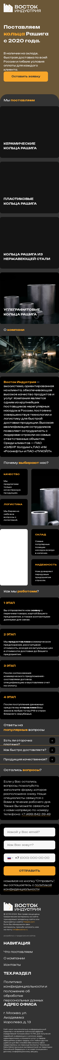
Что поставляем (18, 952)
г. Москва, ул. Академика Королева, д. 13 (17, 1017)
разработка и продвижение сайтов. (20, 936)
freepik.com (29, 922)
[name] (29, 845)
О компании (14, 958)
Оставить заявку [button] (25, 76)
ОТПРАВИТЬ (29, 870)
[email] (29, 832)
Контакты (12, 965)
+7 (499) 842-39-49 (36, 814)
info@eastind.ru (20, 930)
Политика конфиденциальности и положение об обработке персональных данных (25, 991)
